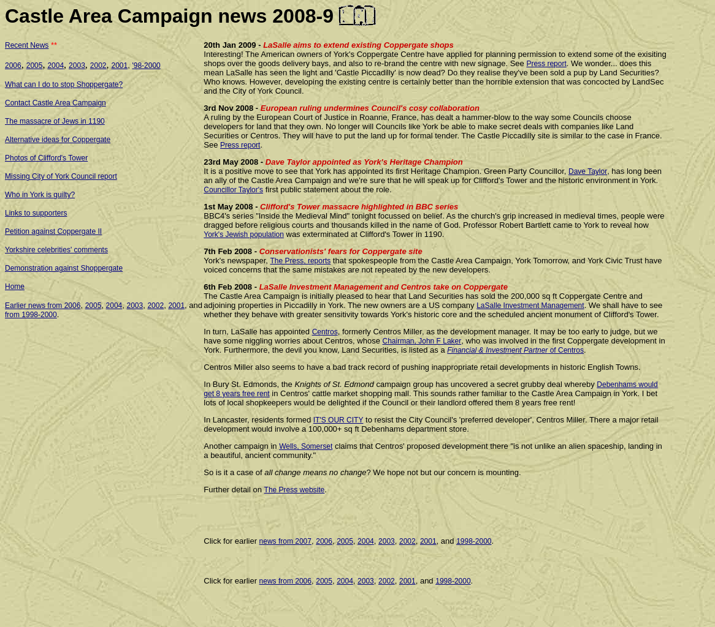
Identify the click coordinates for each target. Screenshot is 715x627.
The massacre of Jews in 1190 (55, 121)
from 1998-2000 (31, 314)
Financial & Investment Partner (497, 350)
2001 (120, 65)
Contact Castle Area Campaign (55, 103)
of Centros (566, 350)
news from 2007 (285, 541)
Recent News (26, 45)
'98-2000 (146, 65)
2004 (55, 65)
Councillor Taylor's (233, 190)
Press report (546, 63)
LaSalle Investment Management (530, 305)
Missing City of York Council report (61, 176)
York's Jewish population (244, 234)
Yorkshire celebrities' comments (56, 250)
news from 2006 (285, 581)
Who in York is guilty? (40, 194)
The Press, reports (300, 261)
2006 (13, 65)
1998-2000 (473, 541)
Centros (325, 332)
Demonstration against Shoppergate (64, 268)
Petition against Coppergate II (53, 231)
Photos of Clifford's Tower (46, 158)
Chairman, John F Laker (422, 341)
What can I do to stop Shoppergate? (64, 84)
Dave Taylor (587, 171)
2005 (34, 65)
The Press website (294, 490)
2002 (98, 65)
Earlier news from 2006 (42, 305)
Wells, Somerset (305, 446)
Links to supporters (36, 213)
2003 (77, 65)
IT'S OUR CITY (338, 420)
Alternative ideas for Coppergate (57, 139)
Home (15, 286)
